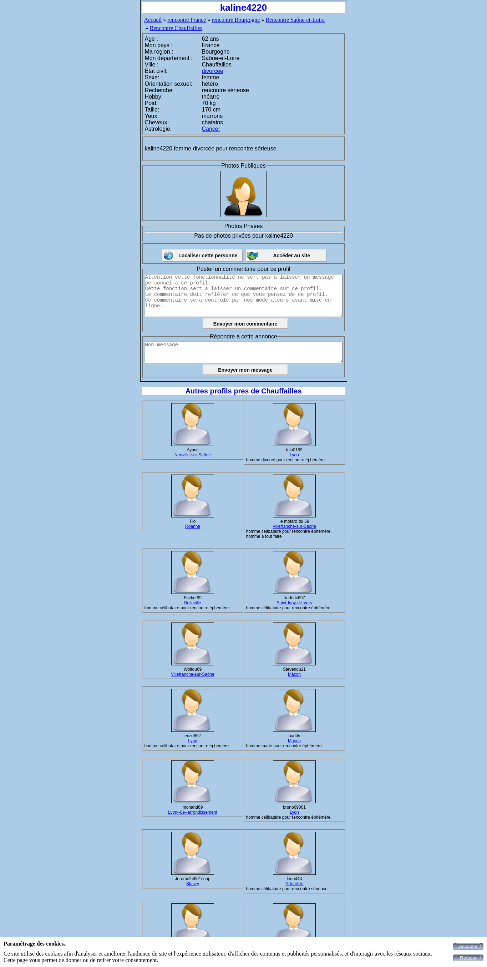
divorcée (212, 71)
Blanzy (192, 883)
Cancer (211, 129)
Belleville (192, 602)
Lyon (294, 454)
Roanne (192, 526)
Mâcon (294, 674)
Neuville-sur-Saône (192, 454)
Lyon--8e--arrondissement (192, 812)
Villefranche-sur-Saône (294, 526)
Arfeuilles (294, 883)
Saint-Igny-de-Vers (294, 602)
